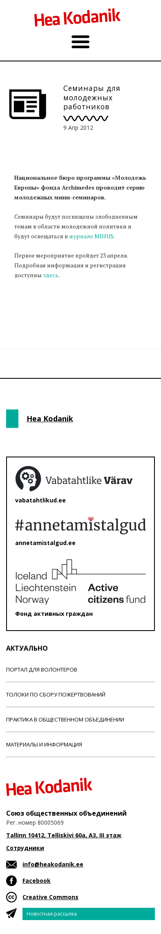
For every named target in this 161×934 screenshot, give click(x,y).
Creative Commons (50, 897)
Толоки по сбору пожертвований (55, 694)
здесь (50, 275)
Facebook (36, 880)
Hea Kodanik (50, 418)
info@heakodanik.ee (52, 864)
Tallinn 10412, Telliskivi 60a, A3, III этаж (63, 835)
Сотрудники (25, 848)
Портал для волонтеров (41, 669)
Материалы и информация (44, 744)
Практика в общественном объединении (65, 719)
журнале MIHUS (91, 236)
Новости (28, 307)
